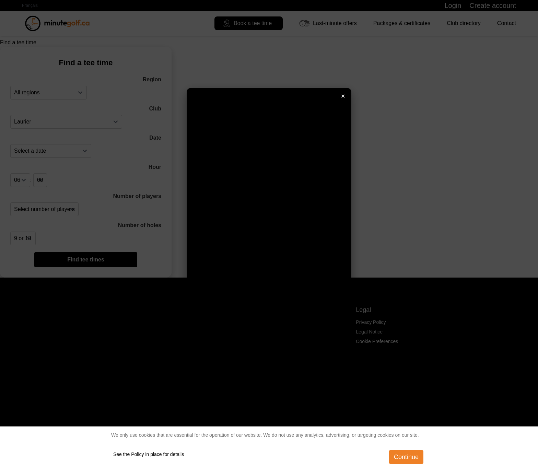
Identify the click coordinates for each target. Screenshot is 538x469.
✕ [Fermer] (343, 96)
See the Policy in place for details (148, 454)
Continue (406, 457)
